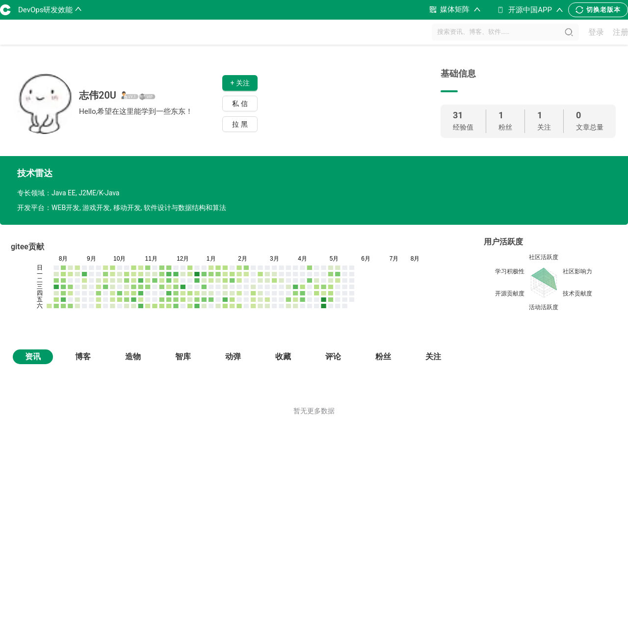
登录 (596, 32)
